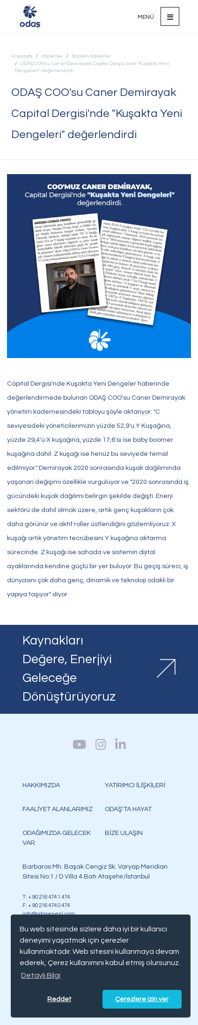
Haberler (52, 56)
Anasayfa (21, 56)
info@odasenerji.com (48, 913)
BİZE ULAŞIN (124, 832)
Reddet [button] (59, 999)
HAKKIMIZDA (41, 785)
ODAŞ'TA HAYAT (128, 809)
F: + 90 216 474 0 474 (46, 905)
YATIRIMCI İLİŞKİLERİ (135, 785)
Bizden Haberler (91, 56)
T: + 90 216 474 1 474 (46, 897)
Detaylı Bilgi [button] (40, 975)
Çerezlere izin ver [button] (142, 999)
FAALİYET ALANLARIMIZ (57, 809)
